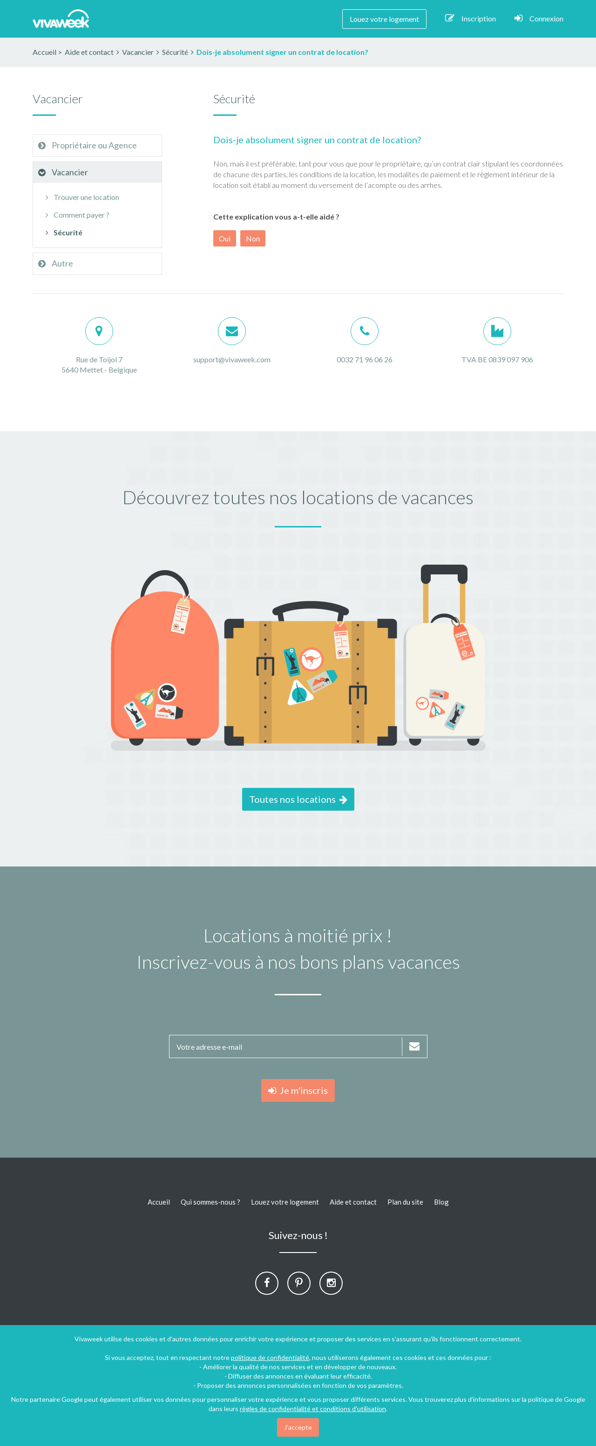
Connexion (539, 18)
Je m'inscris (298, 1090)
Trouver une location (80, 197)
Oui (224, 238)
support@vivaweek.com (232, 359)
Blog (441, 1202)
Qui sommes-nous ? (210, 1202)
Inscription (470, 18)
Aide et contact (353, 1202)
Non (253, 238)
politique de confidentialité (270, 1357)
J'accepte (298, 1427)
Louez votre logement (384, 18)
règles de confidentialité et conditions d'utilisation (313, 1409)
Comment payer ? (75, 214)
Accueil (44, 51)
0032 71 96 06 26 (365, 359)
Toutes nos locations (298, 799)
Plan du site (405, 1202)
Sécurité (62, 232)
